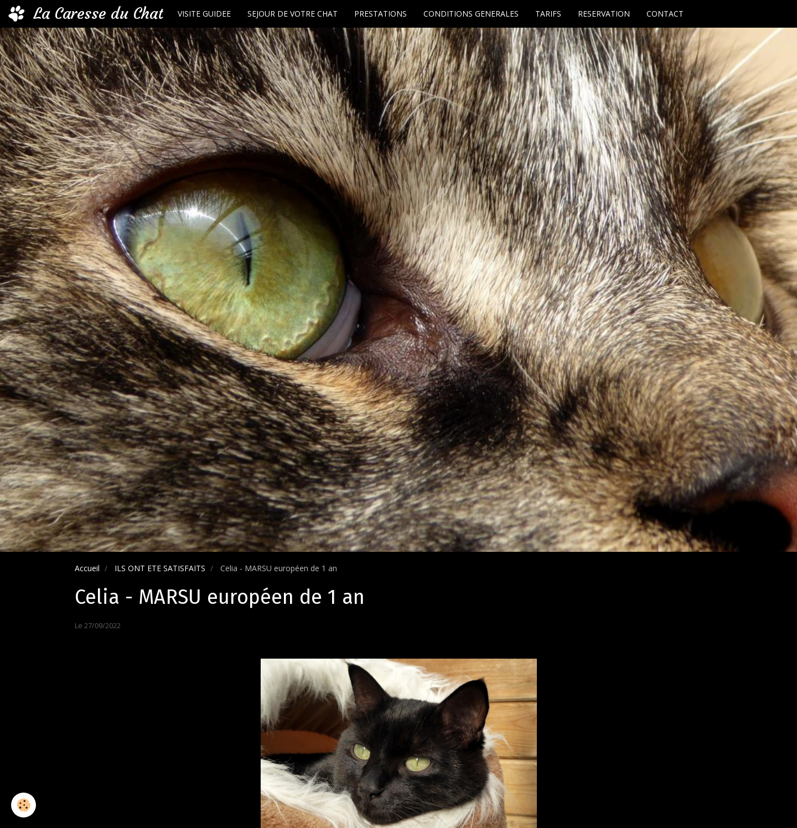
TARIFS (548, 13)
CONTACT (665, 13)
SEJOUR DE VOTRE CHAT (292, 13)
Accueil (87, 568)
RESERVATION (604, 13)
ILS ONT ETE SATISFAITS (160, 568)
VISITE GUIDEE (204, 13)
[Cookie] (23, 805)
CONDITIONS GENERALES (471, 13)
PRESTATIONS (380, 13)
